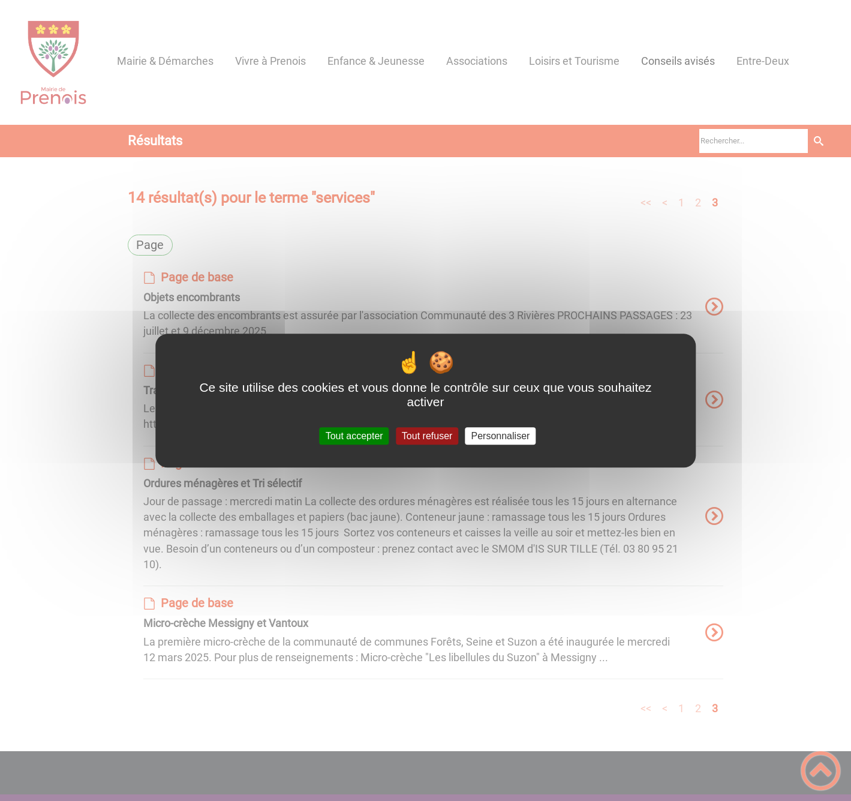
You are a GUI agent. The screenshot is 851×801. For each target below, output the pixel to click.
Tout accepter (354, 436)
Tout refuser (427, 436)
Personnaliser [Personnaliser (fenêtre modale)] (500, 436)
